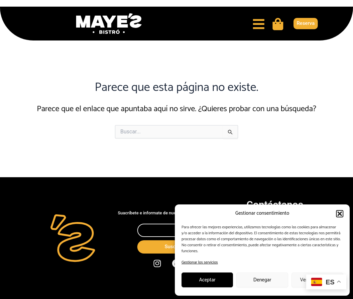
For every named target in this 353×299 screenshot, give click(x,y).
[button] (339, 213)
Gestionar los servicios (199, 262)
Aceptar (207, 280)
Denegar (262, 280)
